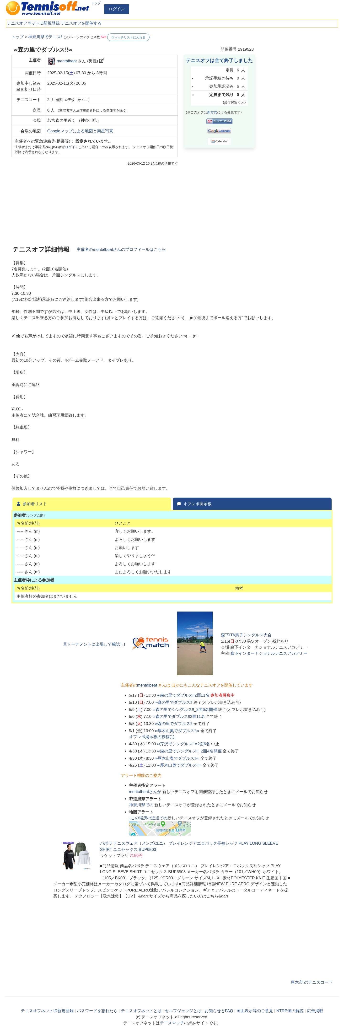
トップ (96, 3)
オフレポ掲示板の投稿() (152, 737)
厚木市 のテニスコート (312, 982)
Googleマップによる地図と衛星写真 (80, 131)
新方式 (212, 112)
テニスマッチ (172, 1023)
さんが (145, 791)
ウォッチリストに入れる (128, 37)
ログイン (116, 9)
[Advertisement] (297, 105)
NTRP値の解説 (290, 1011)
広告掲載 (315, 1011)
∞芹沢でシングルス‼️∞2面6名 (183, 744)
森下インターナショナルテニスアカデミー (268, 653)
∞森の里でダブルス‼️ (173, 702)
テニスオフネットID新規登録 (33, 23)
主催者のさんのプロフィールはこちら (121, 249)
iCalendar (219, 141)
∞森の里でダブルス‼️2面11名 (183, 695)
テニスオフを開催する (81, 23)
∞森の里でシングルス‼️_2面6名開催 (185, 709)
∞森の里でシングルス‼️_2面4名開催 (189, 751)
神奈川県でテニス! (45, 37)
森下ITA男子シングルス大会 (246, 635)
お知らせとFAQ (219, 1011)
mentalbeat (67, 61)
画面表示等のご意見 (254, 1011)
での (142, 805)
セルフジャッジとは (183, 1011)
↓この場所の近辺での (148, 818)
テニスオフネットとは (141, 1011)
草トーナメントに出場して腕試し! (94, 644)
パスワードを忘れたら (97, 1011)
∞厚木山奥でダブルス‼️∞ (177, 731)
